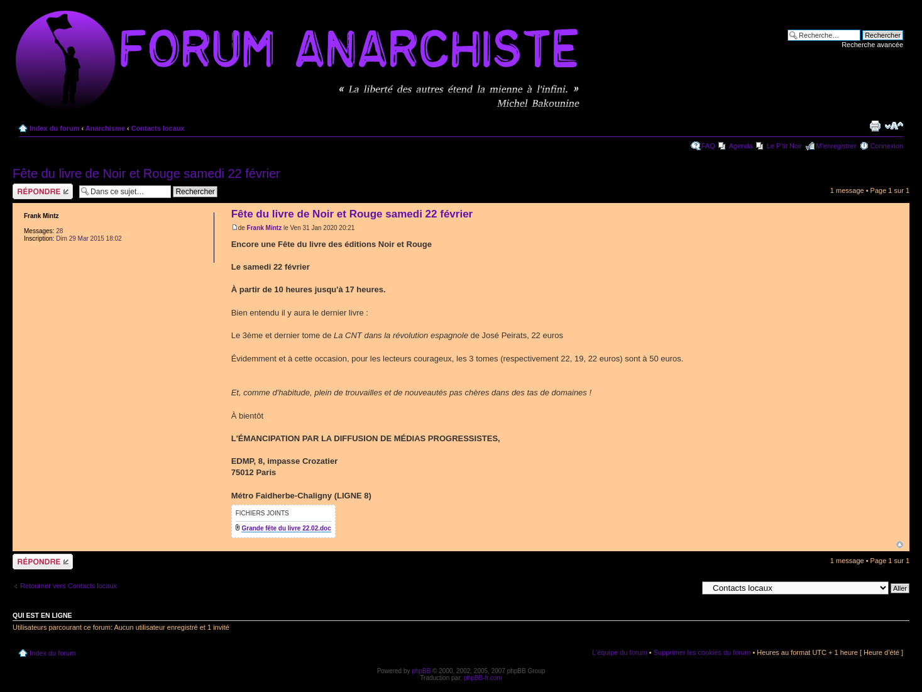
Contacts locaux (158, 128)
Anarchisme (105, 128)
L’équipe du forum (619, 652)
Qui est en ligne (42, 615)
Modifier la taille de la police (894, 125)
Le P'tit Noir (785, 146)
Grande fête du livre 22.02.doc (286, 528)
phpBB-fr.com (483, 677)
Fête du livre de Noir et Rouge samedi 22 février (146, 173)
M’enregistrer (836, 146)
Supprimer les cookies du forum (702, 652)
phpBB (421, 670)
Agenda (741, 146)
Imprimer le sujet (875, 125)
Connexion (886, 146)
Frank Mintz (264, 227)
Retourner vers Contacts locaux (68, 586)
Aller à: (686, 587)
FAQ (708, 146)
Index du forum (54, 128)
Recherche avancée (872, 44)
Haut (899, 544)
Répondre (43, 191)
